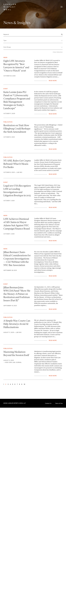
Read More (53, 80)
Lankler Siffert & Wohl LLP (9, 6)
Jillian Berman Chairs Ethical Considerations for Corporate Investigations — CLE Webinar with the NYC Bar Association (17, 259)
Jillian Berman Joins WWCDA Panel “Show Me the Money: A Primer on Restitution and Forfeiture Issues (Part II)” (16, 294)
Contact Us (48, 403)
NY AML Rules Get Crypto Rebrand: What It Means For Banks (17, 164)
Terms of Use (59, 403)
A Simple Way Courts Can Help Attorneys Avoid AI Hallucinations (16, 324)
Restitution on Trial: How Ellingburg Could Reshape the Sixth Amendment (16, 128)
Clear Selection (58, 52)
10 (24, 384)
